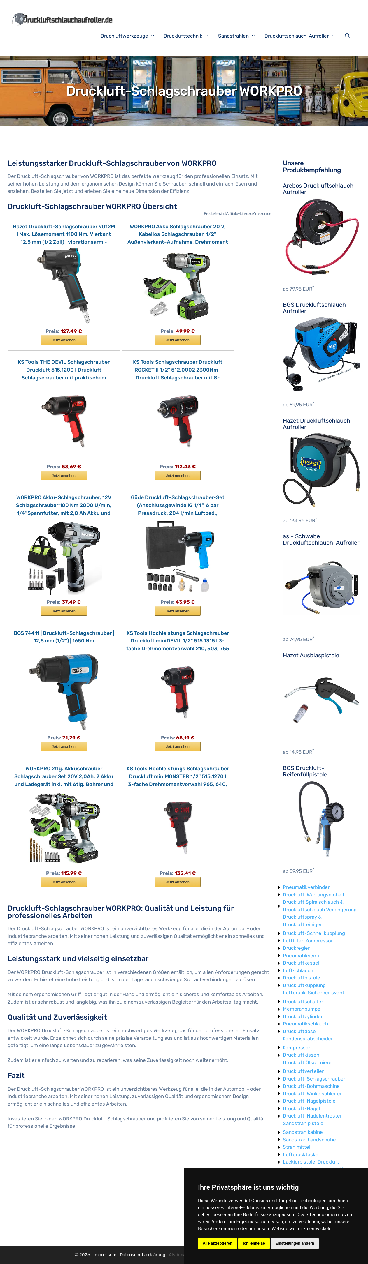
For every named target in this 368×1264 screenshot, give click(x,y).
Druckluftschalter (303, 1002)
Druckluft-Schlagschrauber (314, 1079)
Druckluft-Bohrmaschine (311, 1086)
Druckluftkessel (301, 963)
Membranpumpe (301, 1009)
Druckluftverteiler (303, 1071)
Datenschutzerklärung (142, 1254)
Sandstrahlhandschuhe (309, 1140)
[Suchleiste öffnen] (348, 36)
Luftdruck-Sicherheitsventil (315, 992)
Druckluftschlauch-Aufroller (302, 36)
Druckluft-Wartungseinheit (314, 895)
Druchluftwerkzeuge (131, 36)
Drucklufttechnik (189, 36)
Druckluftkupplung (304, 985)
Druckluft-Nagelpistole (309, 1101)
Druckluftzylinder (303, 1016)
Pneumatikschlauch (305, 1024)
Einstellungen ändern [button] (295, 1243)
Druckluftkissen (301, 1055)
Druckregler (296, 948)
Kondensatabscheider (308, 1038)
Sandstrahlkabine (303, 1132)
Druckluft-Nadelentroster (312, 1116)
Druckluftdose (299, 1031)
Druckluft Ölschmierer (308, 1062)
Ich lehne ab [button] (254, 1243)
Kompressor (296, 1048)
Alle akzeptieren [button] (217, 1243)
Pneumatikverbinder (306, 887)
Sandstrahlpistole (303, 1123)
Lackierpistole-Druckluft (311, 1162)
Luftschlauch (298, 970)
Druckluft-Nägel (301, 1108)
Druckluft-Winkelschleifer (312, 1094)
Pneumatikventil (301, 955)
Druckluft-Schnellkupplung (314, 933)
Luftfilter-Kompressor (308, 941)
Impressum (105, 1254)
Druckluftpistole (301, 978)
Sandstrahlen (240, 36)
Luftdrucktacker (301, 1154)
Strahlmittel (296, 1147)
